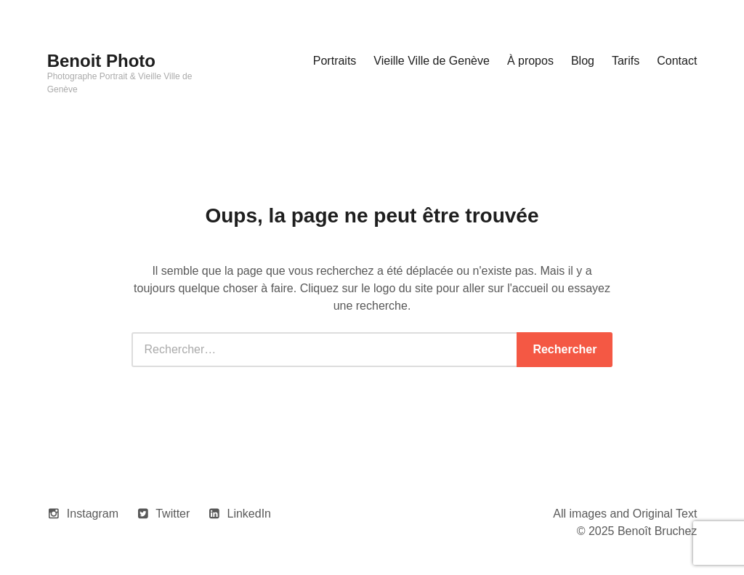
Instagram (92, 513)
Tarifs (625, 61)
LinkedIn (249, 513)
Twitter (172, 513)
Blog (582, 61)
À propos (530, 61)
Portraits (335, 61)
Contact (677, 61)
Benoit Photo (101, 61)
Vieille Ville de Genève (431, 61)
